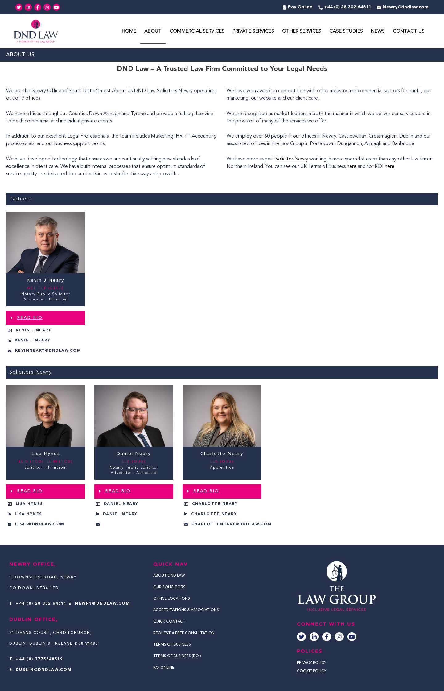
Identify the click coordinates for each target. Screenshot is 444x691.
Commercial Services (197, 31)
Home (129, 31)
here (351, 166)
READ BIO (30, 318)
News (378, 31)
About (153, 31)
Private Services (253, 31)
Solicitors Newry (30, 372)
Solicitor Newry (292, 159)
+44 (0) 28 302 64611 (41, 604)
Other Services (301, 31)
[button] (45, 318)
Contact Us (409, 31)
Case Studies (346, 31)
